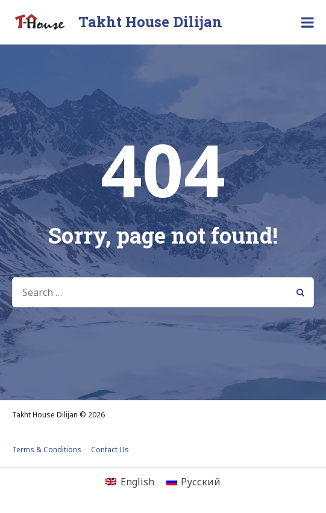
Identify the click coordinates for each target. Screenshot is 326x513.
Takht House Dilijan (150, 21)
